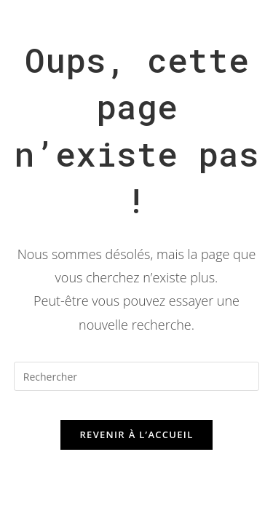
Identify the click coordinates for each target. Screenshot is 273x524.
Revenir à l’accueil (136, 434)
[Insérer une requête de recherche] (137, 376)
